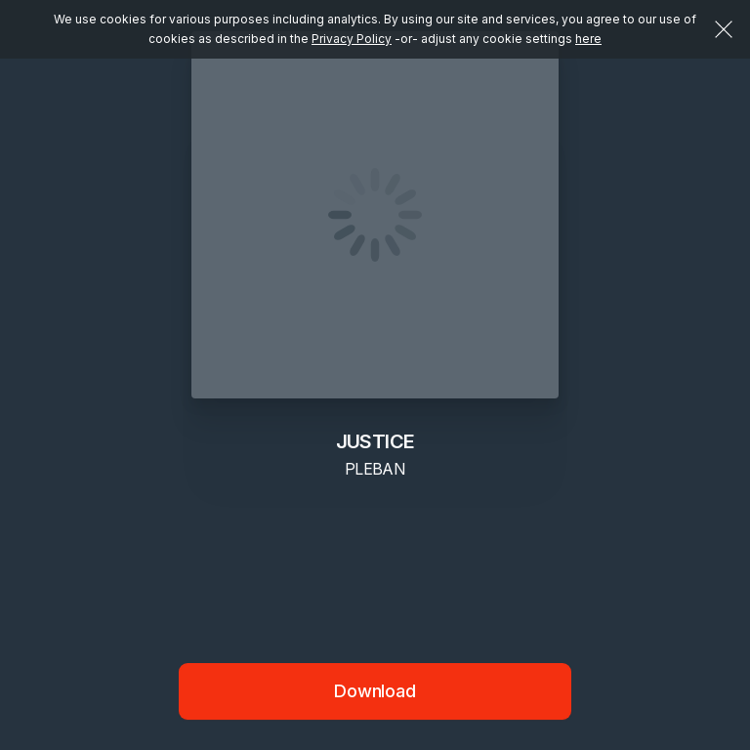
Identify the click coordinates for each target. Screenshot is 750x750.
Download (375, 691)
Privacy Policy (352, 38)
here (588, 38)
